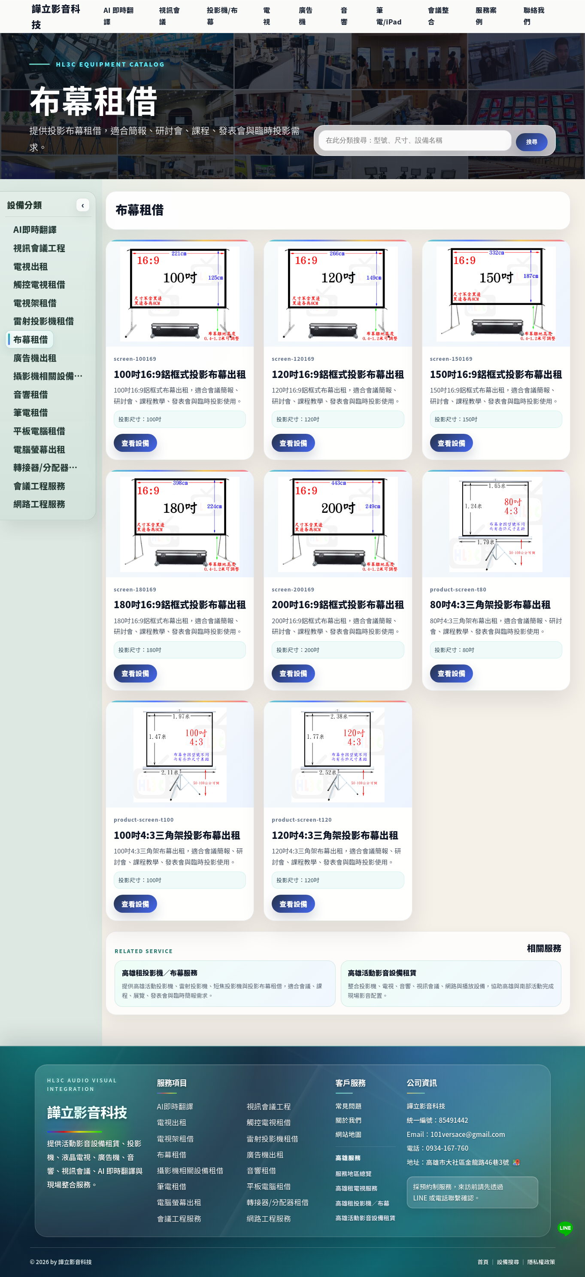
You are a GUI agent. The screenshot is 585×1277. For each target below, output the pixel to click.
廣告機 (306, 16)
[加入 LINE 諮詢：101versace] (565, 1229)
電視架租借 (175, 1138)
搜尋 (531, 142)
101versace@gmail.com (467, 1134)
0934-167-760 (447, 1147)
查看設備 (135, 443)
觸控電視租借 (269, 1122)
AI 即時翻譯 (118, 16)
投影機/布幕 (222, 16)
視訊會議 (169, 16)
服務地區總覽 (354, 1173)
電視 (266, 16)
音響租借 (261, 1170)
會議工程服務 (179, 1218)
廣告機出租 (265, 1154)
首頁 (483, 1262)
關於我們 (349, 1120)
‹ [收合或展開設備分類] (83, 205)
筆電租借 (172, 1186)
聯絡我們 (534, 16)
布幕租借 (172, 1154)
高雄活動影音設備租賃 (366, 1217)
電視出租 (172, 1122)
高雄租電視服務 (357, 1188)
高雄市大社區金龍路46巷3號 (473, 1162)
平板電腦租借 (269, 1186)
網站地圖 (349, 1134)
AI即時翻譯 (175, 1106)
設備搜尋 (508, 1262)
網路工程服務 (269, 1218)
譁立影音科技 (56, 16)
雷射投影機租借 (273, 1138)
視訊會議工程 (269, 1106)
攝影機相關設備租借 (190, 1170)
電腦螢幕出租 (179, 1202)
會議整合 (438, 16)
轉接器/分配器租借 (278, 1202)
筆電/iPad (389, 16)
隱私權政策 (541, 1262)
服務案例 (486, 16)
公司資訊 (422, 1082)
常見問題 (349, 1105)
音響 (343, 16)
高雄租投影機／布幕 (363, 1203)
